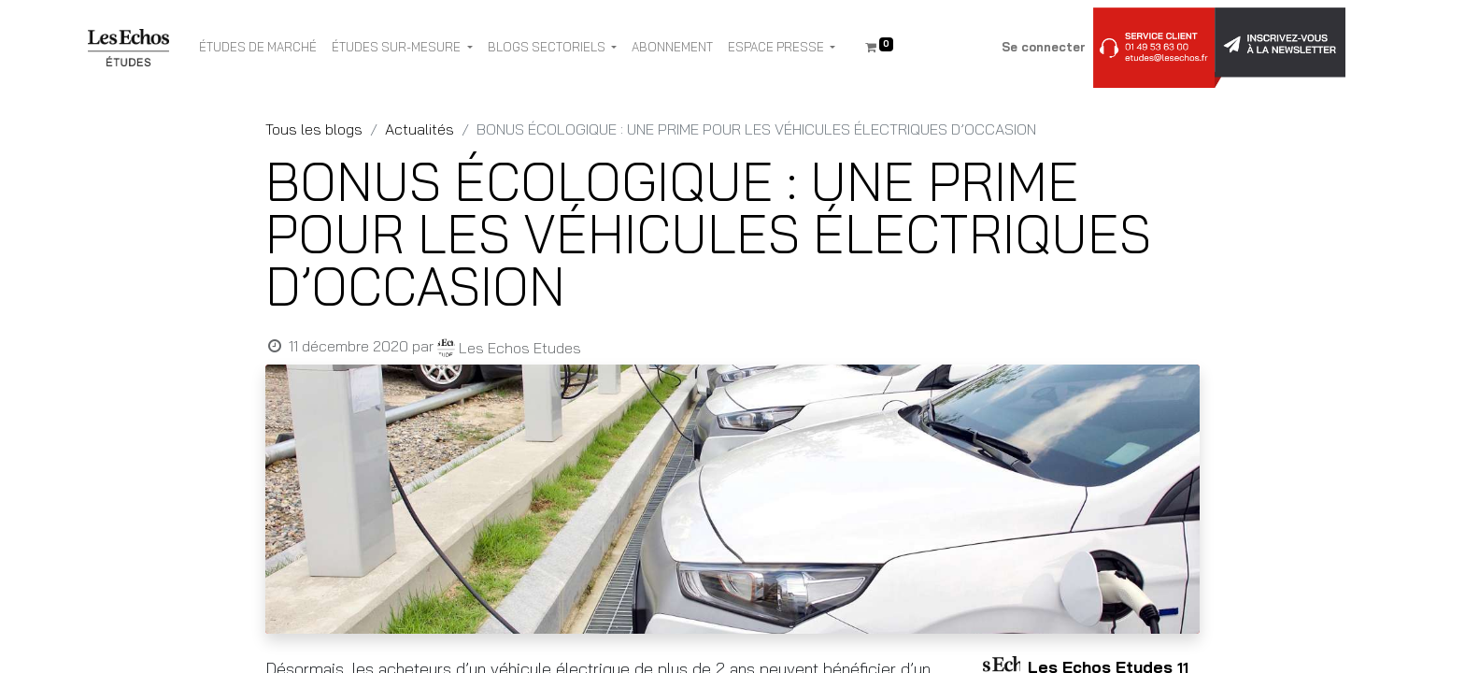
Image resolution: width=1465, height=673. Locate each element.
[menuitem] (258, 47)
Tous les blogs (314, 129)
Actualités (419, 129)
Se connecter (1044, 46)
